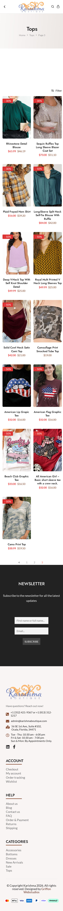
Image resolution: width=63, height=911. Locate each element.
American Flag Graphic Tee (47, 413)
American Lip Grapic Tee (16, 413)
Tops (31, 35)
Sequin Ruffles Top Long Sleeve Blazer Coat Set (47, 147)
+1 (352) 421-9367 (21, 712)
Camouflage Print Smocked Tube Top (47, 349)
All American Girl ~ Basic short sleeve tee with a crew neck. (48, 480)
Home (22, 35)
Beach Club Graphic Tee (17, 478)
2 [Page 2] (34, 562)
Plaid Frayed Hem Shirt (16, 211)
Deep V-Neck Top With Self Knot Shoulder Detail (16, 283)
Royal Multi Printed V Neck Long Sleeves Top (48, 281)
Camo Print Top (17, 544)
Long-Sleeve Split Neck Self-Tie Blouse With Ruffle (47, 215)
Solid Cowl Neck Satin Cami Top (17, 349)
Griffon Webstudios (37, 890)
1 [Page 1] (27, 562)
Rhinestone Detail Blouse (16, 145)
